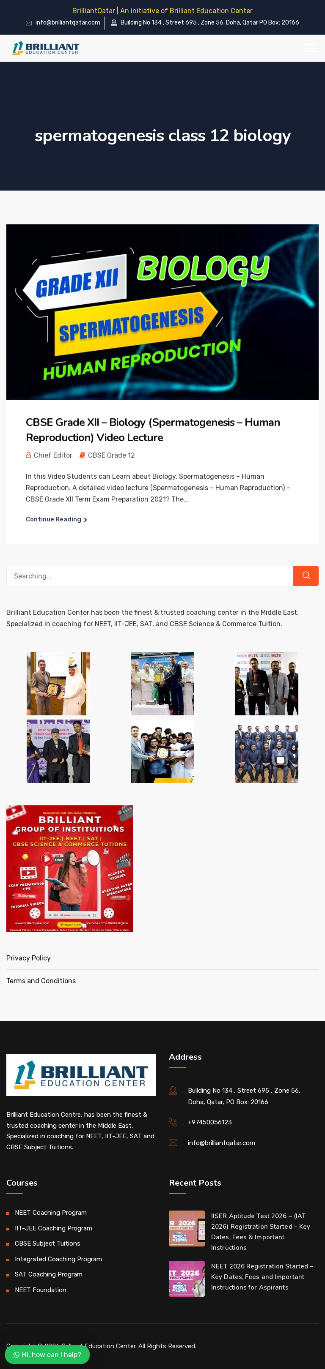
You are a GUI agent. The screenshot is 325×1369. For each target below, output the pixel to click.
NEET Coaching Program (51, 1212)
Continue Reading (53, 519)
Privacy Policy (28, 958)
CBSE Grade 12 (111, 455)
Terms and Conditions (41, 981)
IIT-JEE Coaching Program (53, 1228)
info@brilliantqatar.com (68, 22)
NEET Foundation (40, 1290)
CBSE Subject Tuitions (47, 1243)
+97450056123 (210, 1122)
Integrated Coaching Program (58, 1259)
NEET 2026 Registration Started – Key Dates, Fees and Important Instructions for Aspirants (262, 1277)
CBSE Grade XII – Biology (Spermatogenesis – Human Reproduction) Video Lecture (153, 430)
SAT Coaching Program (49, 1274)
